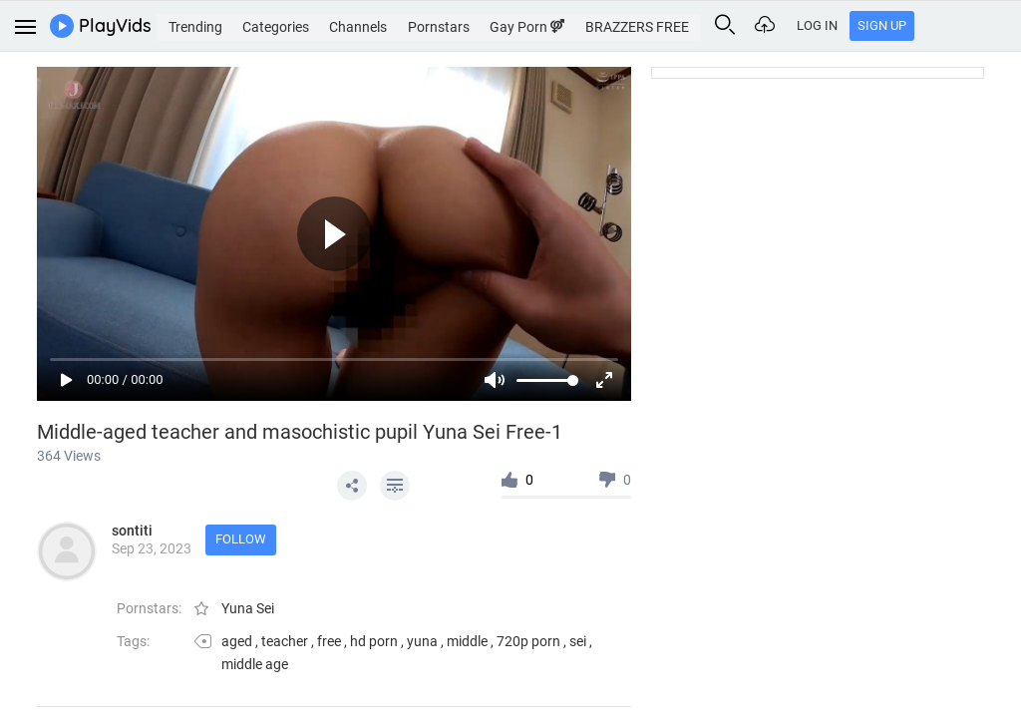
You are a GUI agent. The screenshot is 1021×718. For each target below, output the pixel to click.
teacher (284, 641)
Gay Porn (583, 24)
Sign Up (983, 25)
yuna (422, 641)
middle (467, 641)
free (329, 641)
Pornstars (491, 24)
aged (236, 641)
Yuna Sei (247, 608)
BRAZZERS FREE (698, 24)
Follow (246, 541)
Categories (320, 24)
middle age (254, 664)
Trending (235, 24)
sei (577, 641)
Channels (407, 24)
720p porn (528, 641)
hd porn (374, 641)
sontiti (132, 530)
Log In (918, 25)
